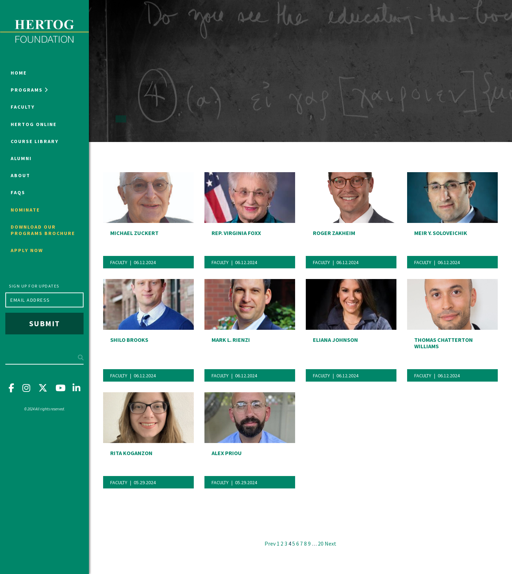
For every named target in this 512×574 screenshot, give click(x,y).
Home (19, 73)
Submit (44, 323)
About (20, 175)
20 (321, 543)
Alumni (21, 158)
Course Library (35, 141)
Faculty (23, 107)
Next (330, 543)
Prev (270, 543)
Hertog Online (34, 124)
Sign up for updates (34, 286)
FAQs (18, 192)
